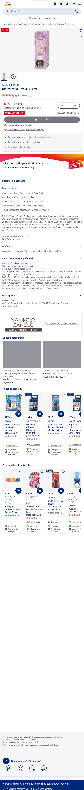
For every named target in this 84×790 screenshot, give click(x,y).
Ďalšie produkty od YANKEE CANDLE (41, 324)
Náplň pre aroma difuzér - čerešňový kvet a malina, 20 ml (55, 505)
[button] (79, 3)
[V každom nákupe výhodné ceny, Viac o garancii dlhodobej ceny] (42, 165)
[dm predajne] (55, 3)
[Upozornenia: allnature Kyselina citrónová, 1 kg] (75, 522)
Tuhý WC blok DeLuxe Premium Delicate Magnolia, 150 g (34, 511)
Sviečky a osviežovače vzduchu (42, 24)
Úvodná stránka (9, 24)
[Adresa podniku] (42, 295)
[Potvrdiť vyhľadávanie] (76, 11)
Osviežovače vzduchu (65, 24)
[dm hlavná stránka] (8, 3)
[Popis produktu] (42, 188)
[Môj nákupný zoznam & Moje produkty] (61, 3)
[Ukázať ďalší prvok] (77, 408)
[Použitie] (42, 246)
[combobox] (42, 11)
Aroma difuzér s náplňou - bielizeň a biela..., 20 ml (12, 429)
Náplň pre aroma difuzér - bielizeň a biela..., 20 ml (55, 427)
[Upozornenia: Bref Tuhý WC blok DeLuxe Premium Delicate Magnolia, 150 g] (33, 522)
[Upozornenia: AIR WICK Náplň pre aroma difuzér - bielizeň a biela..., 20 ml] (54, 445)
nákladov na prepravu (53, 737)
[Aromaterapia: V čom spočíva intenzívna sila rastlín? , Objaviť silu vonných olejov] (62, 363)
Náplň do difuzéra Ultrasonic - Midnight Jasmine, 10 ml (33, 430)
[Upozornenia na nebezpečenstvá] (42, 258)
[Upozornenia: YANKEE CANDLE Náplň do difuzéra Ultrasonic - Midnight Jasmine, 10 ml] (33, 444)
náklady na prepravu (31, 108)
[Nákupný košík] (73, 3)
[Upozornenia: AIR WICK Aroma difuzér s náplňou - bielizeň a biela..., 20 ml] (11, 445)
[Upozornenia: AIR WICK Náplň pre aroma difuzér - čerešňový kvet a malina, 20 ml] (54, 522)
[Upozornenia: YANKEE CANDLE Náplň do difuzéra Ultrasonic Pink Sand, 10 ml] (75, 444)
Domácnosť (22, 24)
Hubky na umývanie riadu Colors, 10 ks (12, 509)
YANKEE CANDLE (11, 85)
